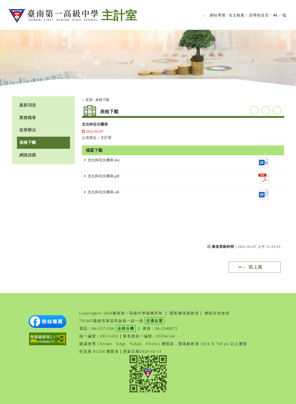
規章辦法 (27, 130)
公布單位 (89, 138)
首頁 (89, 100)
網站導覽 (218, 15)
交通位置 (154, 321)
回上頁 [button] (256, 267)
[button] (275, 15)
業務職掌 (27, 117)
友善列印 (277, 110)
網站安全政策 (217, 313)
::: (204, 15)
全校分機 (125, 328)
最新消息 (27, 105)
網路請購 (27, 155)
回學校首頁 (259, 15)
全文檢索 (237, 15)
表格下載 (27, 142)
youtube (265, 110)
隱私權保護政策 (184, 313)
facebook (254, 110)
